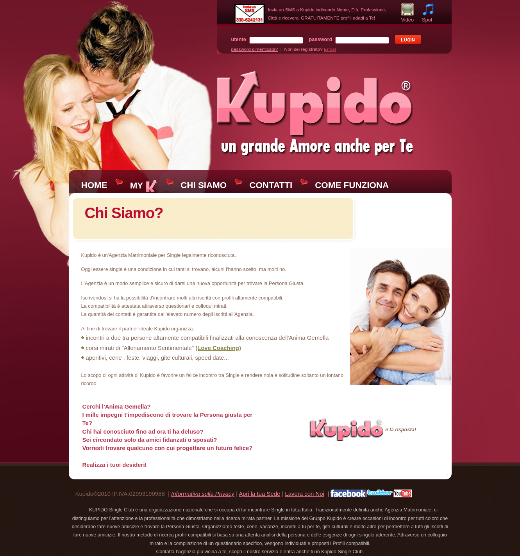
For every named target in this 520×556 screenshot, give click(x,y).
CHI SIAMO (203, 185)
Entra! (330, 49)
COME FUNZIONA (352, 185)
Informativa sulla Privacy (202, 493)
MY (144, 185)
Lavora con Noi (304, 493)
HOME (94, 185)
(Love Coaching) (218, 347)
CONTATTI (270, 185)
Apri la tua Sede (259, 493)
